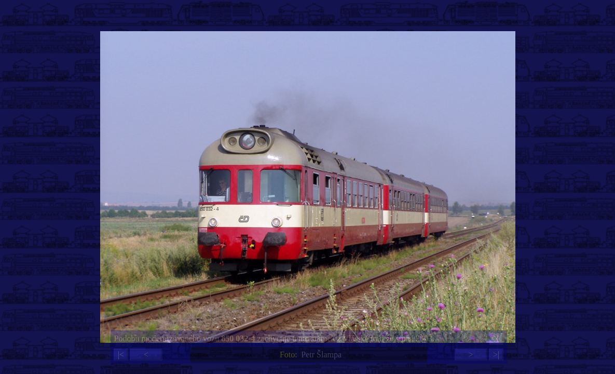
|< (121, 354)
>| (496, 354)
